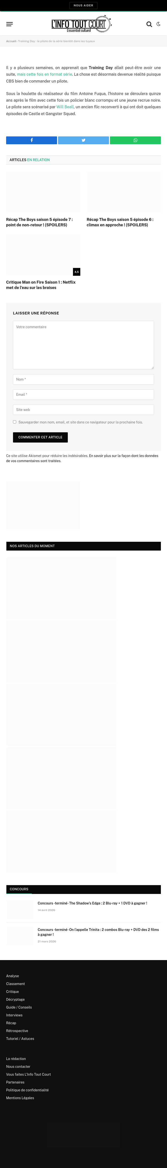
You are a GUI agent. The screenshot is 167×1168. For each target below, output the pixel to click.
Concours (19, 889)
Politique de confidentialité (27, 1090)
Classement (15, 984)
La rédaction (16, 1059)
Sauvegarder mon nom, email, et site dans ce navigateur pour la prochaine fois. (80, 422)
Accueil (11, 41)
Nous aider (83, 5)
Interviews (14, 1015)
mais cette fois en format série (44, 74)
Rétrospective (17, 1031)
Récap (11, 1023)
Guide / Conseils (19, 1007)
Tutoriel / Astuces (20, 1039)
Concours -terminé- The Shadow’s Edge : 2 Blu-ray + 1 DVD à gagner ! (92, 903)
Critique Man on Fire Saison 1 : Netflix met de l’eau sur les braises (41, 285)
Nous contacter (18, 1067)
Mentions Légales (20, 1098)
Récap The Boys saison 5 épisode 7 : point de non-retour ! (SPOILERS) (39, 222)
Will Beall (65, 107)
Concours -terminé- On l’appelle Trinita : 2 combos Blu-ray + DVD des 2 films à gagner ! (98, 932)
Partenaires (15, 1082)
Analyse (12, 976)
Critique (12, 992)
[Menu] (9, 24)
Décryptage (15, 999)
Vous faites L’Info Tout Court (28, 1074)
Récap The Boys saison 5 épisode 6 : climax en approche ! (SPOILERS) (120, 222)
